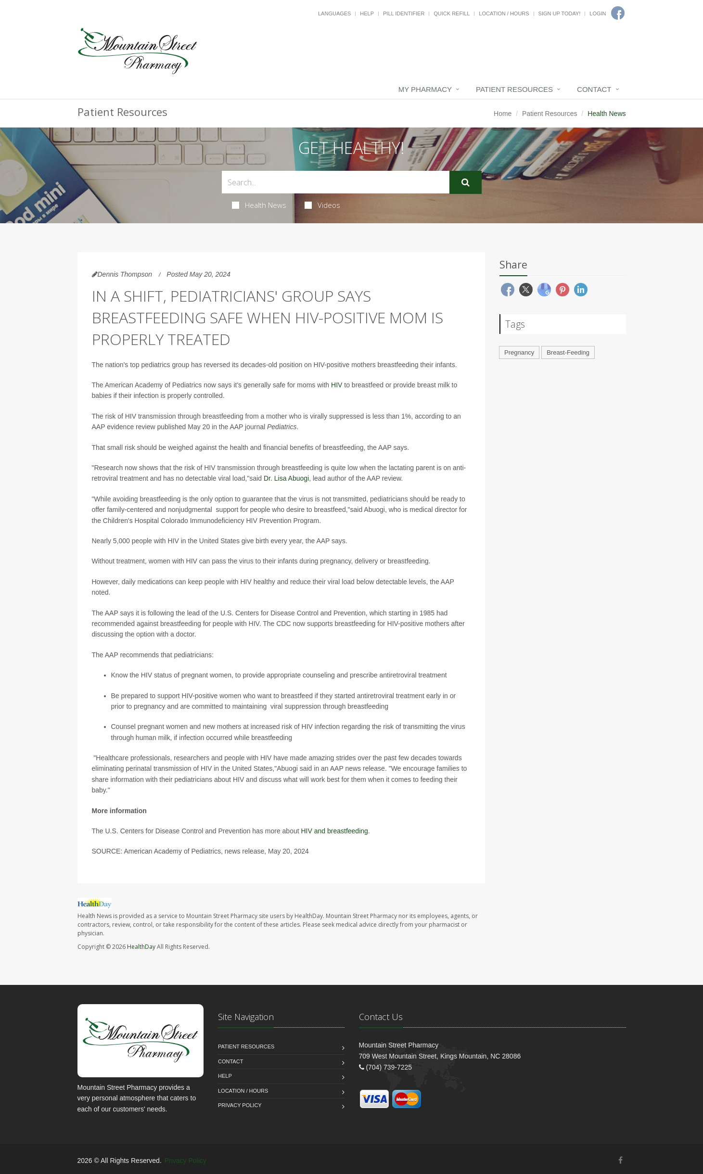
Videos (322, 205)
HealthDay (141, 947)
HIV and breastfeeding (334, 831)
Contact (594, 89)
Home (502, 113)
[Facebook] (620, 1160)
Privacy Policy (240, 1105)
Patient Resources (514, 89)
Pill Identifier (403, 13)
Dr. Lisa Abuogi (286, 478)
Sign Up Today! (559, 13)
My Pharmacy (425, 89)
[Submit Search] (465, 182)
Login (597, 13)
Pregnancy (519, 352)
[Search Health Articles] (335, 182)
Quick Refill (452, 13)
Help (367, 13)
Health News (259, 205)
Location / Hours (504, 13)
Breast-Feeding (568, 352)
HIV (336, 385)
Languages (334, 13)
